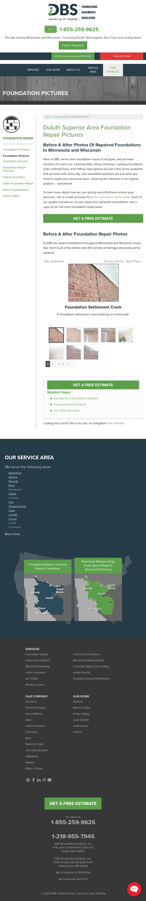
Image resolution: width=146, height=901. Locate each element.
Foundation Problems (16, 149)
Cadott (12, 493)
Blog (28, 738)
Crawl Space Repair (37, 660)
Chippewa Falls (17, 506)
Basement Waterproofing (88, 660)
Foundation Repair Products (14, 169)
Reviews (78, 702)
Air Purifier (31, 679)
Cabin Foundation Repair (18, 183)
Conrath (13, 514)
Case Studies (81, 720)
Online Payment (73, 45)
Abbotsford (15, 472)
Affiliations (31, 756)
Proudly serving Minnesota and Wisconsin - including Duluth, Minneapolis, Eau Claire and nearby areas (73, 37)
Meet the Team (34, 744)
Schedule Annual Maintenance (73, 56)
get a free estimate (73, 803)
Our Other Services (66, 410)
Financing (31, 732)
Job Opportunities (36, 750)
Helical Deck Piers (14, 177)
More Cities (12, 534)
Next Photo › (134, 261)
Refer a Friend (34, 768)
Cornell (13, 518)
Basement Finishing (37, 666)
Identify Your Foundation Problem (76, 398)
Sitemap (101, 893)
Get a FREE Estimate (93, 218)
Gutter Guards (81, 672)
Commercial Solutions (86, 654)
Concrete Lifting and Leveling (91, 666)
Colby (12, 510)
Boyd (12, 485)
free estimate (116, 423)
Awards (30, 762)
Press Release (34, 714)
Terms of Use (85, 893)
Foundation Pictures (16, 156)
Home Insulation (35, 672)
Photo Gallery (11, 196)
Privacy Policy (67, 893)
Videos (77, 732)
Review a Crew (34, 685)
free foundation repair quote (111, 197)
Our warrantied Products (70, 404)
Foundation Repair (18, 138)
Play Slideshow (54, 261)
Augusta (13, 481)
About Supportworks (16, 189)
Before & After (81, 708)
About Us (31, 702)
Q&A (28, 720)
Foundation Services (15, 161)
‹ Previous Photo (113, 261)
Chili (11, 502)
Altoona (13, 477)
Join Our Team (121, 56)
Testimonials (80, 726)
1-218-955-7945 (73, 836)
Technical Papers (35, 708)
